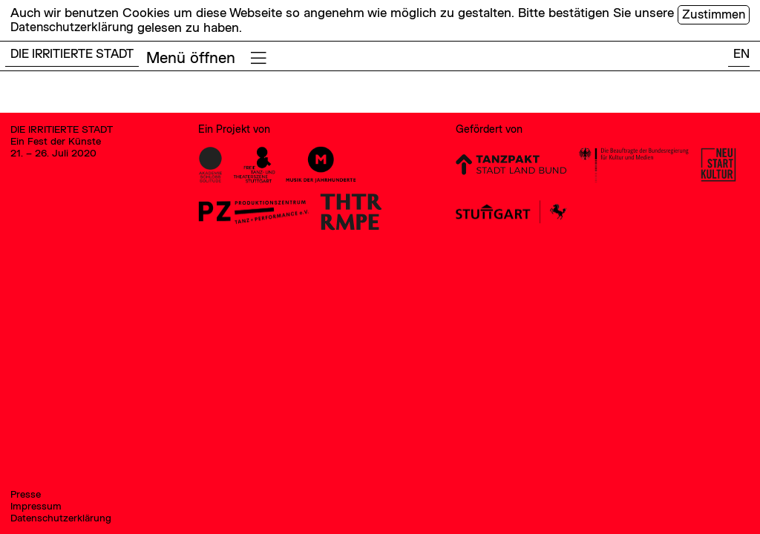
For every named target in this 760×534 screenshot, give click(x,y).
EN (741, 54)
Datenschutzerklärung (74, 27)
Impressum (36, 505)
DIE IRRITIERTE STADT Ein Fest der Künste (65, 137)
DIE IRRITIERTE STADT (76, 54)
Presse (26, 492)
